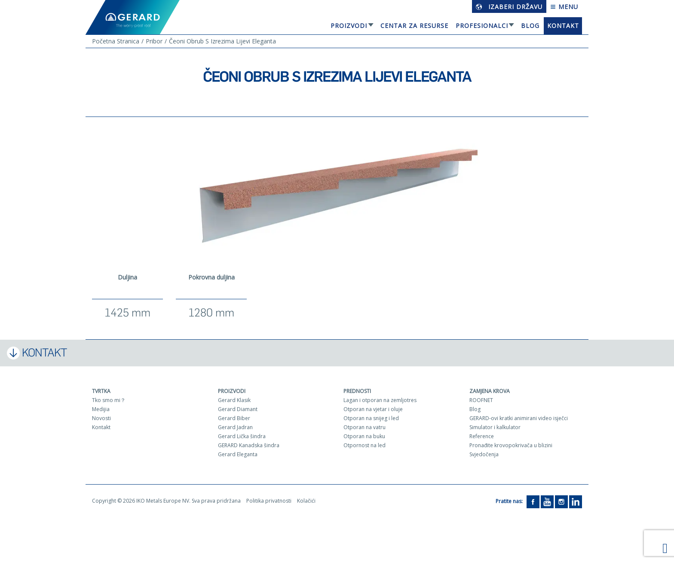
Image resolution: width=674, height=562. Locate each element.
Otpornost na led (364, 445)
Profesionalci (482, 25)
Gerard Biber (234, 418)
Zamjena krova (489, 391)
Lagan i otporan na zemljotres (380, 400)
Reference (481, 436)
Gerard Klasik (234, 400)
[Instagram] (561, 501)
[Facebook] (533, 501)
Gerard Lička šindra (242, 436)
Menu (564, 7)
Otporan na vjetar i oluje (373, 409)
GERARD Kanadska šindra (248, 445)
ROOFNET (481, 400)
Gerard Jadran (235, 427)
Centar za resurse (414, 25)
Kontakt (563, 25)
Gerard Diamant (237, 409)
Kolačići (306, 500)
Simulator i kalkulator (495, 427)
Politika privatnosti (268, 500)
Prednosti (357, 391)
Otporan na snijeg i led (371, 418)
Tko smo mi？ (109, 400)
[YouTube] (547, 501)
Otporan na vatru (364, 427)
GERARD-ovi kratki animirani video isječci (518, 418)
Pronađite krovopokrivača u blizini (510, 445)
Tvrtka (101, 391)
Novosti (101, 418)
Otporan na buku (364, 436)
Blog (530, 25)
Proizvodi (349, 25)
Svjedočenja (484, 454)
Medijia (101, 409)
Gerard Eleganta (237, 454)
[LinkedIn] (575, 501)
